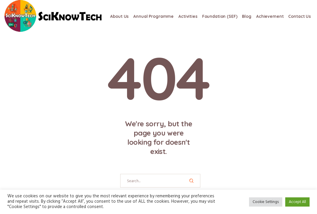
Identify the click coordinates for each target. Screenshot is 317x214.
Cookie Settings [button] (266, 202)
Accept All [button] (297, 202)
